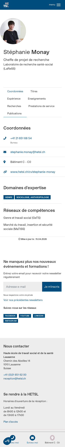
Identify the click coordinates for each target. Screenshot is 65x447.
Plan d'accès (10, 421)
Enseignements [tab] (37, 98)
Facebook (10, 316)
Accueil (6, 4)
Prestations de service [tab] (41, 106)
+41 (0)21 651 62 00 (14, 374)
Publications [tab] (14, 113)
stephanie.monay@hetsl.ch (27, 152)
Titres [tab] (34, 91)
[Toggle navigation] (59, 5)
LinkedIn (38, 316)
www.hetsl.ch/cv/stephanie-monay (32, 171)
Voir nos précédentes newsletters (22, 300)
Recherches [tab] (14, 106)
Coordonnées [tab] (15, 91)
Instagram (11, 321)
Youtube (24, 316)
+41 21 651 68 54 (21, 138)
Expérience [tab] (13, 98)
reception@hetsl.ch (14, 378)
